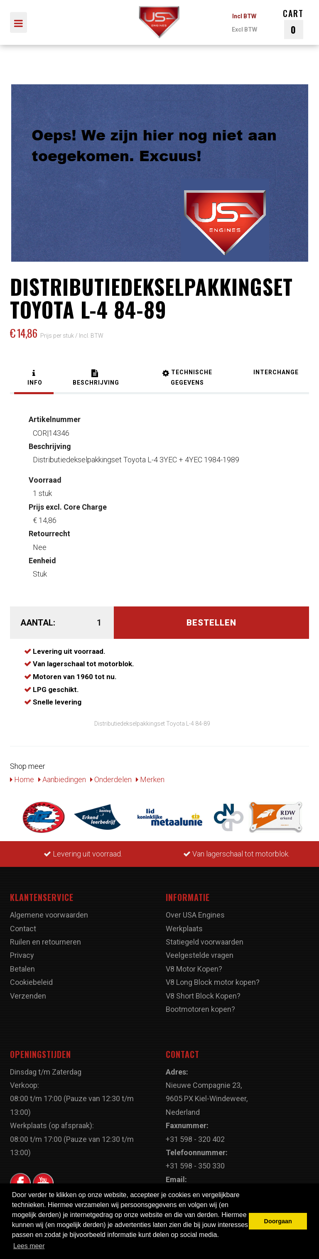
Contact (23, 928)
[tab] (34, 378)
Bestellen (211, 623)
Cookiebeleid (31, 982)
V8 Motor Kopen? (194, 968)
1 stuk (45, 487)
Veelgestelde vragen (199, 955)
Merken (150, 779)
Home (22, 779)
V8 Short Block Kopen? (203, 995)
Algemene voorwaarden (49, 915)
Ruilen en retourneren (45, 942)
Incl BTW (244, 16)
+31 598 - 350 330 (195, 1165)
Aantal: (37, 623)
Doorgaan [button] (278, 1221)
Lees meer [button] (29, 1245)
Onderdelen (111, 779)
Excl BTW (244, 29)
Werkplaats (184, 928)
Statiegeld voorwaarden (204, 942)
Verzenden (28, 995)
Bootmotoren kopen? (200, 1009)
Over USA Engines (195, 915)
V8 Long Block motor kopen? (213, 982)
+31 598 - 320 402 (195, 1139)
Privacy (22, 955)
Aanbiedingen (62, 779)
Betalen (22, 968)
